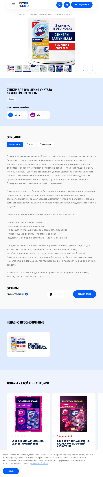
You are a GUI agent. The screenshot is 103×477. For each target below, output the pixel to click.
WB (35, 115)
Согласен (11, 471)
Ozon (14, 115)
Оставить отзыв (84, 294)
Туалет (11, 99)
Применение (46, 144)
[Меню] (13, 4)
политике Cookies (39, 463)
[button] (92, 70)
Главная (10, 14)
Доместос (21, 14)
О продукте (15, 144)
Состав (30, 144)
